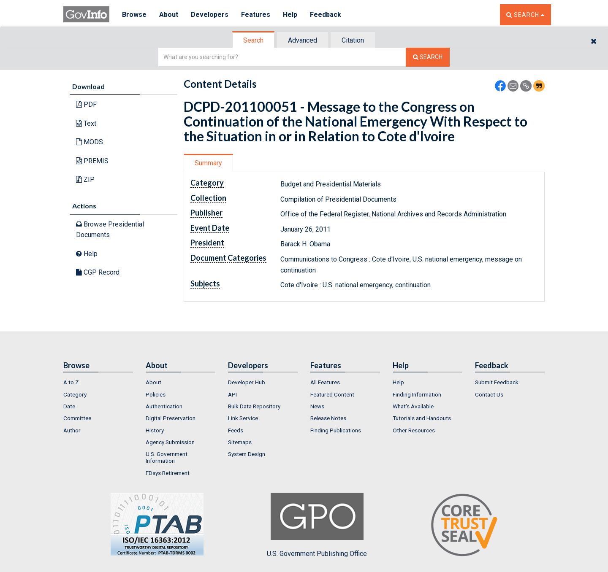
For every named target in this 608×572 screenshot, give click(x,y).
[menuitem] (98, 382)
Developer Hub (246, 382)
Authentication (164, 406)
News (317, 406)
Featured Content (332, 394)
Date (69, 406)
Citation (353, 40)
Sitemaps (240, 442)
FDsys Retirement (168, 472)
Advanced (302, 40)
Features (255, 15)
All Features (325, 382)
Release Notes (328, 418)
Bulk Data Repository (254, 406)
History (155, 430)
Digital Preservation (170, 418)
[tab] (253, 40)
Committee (77, 418)
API (232, 394)
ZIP (85, 179)
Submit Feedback (496, 382)
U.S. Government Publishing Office (317, 525)
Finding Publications (335, 430)
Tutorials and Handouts (422, 418)
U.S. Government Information (166, 457)
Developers (209, 15)
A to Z (71, 382)
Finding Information (417, 394)
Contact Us (489, 394)
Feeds (235, 430)
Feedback (325, 15)
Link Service (243, 418)
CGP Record (97, 272)
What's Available (413, 406)
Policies (156, 394)
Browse (134, 15)
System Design (246, 454)
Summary (208, 163)
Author (72, 430)
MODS (89, 142)
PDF (86, 104)
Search (253, 40)
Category (75, 394)
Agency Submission (170, 442)
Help (290, 15)
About (168, 15)
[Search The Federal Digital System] (428, 57)
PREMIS (92, 161)
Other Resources (414, 430)
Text (86, 123)
